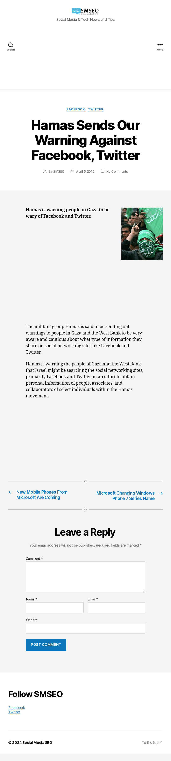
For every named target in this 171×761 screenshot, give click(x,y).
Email (93, 606)
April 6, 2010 (85, 172)
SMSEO (58, 172)
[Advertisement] (85, 60)
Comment (34, 565)
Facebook (75, 110)
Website (32, 627)
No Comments (118, 172)
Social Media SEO (38, 749)
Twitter (97, 110)
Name (31, 606)
